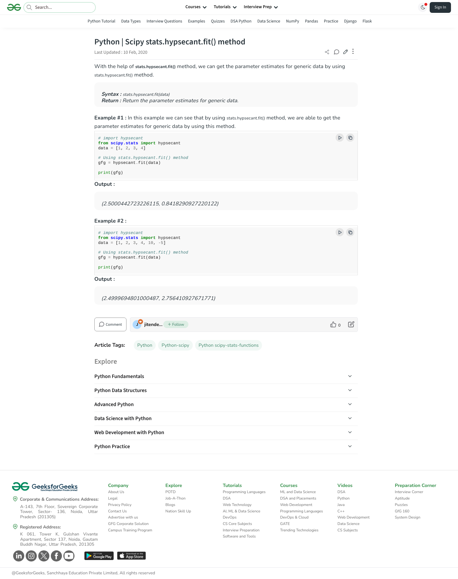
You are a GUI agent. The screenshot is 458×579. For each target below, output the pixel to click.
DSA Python (240, 21)
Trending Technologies (299, 530)
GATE (285, 523)
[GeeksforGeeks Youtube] (68, 555)
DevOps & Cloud (294, 517)
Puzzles (401, 504)
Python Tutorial (101, 21)
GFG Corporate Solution (128, 523)
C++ (340, 511)
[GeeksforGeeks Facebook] (55, 555)
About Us (116, 492)
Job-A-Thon (175, 498)
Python (144, 345)
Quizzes (218, 21)
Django (350, 21)
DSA (227, 498)
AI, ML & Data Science (242, 511)
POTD (170, 492)
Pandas (311, 21)
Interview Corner (409, 492)
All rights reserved (137, 573)
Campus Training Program (130, 530)
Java (341, 504)
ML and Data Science (298, 492)
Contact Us (117, 511)
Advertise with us (123, 517)
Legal (112, 498)
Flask (367, 21)
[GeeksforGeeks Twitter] (43, 555)
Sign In (440, 7)
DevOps (230, 517)
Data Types (131, 21)
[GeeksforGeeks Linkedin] (18, 555)
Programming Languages (244, 492)
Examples (196, 21)
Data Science (268, 21)
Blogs (170, 504)
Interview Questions (164, 21)
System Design (407, 517)
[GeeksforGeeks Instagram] (30, 555)
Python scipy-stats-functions (229, 345)
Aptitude (402, 498)
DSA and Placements (298, 498)
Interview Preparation (241, 530)
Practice (331, 21)
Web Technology (237, 504)
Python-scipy (175, 345)
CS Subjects (347, 530)
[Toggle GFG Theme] (422, 7)
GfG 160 (402, 511)
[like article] (335, 324)
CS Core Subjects (237, 523)
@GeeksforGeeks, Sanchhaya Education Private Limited (64, 573)
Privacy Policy (119, 504)
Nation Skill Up (178, 511)
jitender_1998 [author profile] (153, 324)
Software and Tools (239, 536)
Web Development (296, 504)
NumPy (292, 21)
